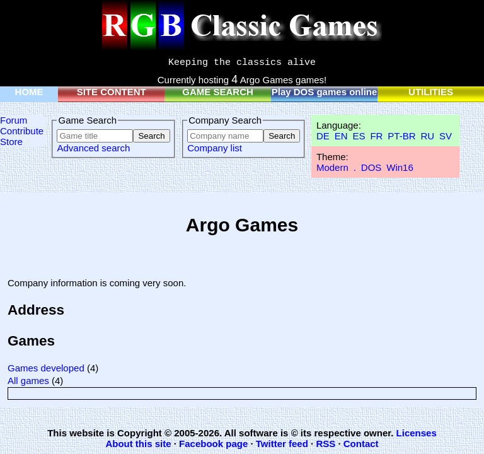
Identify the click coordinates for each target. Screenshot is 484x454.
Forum (13, 120)
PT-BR (401, 136)
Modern (332, 167)
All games (28, 380)
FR (376, 136)
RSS (325, 443)
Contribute (21, 130)
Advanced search (93, 148)
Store (11, 141)
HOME (29, 91)
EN (341, 136)
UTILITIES (430, 91)
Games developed (46, 368)
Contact (361, 443)
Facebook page (213, 443)
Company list (214, 148)
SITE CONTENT (111, 91)
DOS (371, 167)
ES (358, 136)
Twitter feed (282, 443)
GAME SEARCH (217, 91)
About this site (138, 443)
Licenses (416, 433)
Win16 (399, 167)
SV (445, 136)
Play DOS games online (324, 91)
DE (323, 136)
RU (427, 136)
